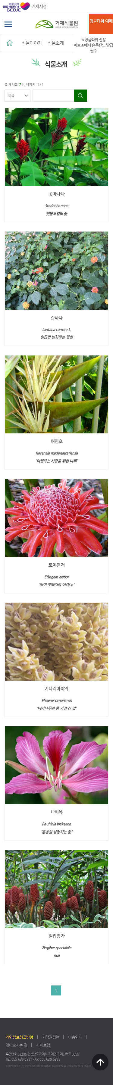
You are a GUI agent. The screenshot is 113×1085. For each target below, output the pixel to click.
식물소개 (56, 43)
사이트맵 (43, 1045)
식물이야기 (32, 43)
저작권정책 (50, 1037)
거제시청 (24, 7)
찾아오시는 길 (16, 1045)
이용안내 (75, 1037)
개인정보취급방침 (19, 1037)
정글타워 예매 (100, 21)
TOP (100, 1062)
